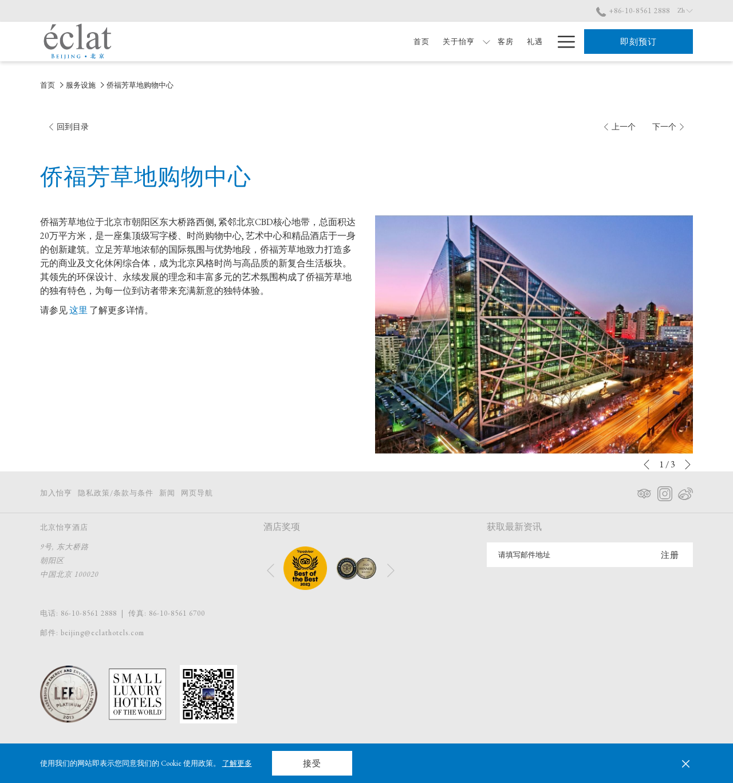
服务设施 (81, 85)
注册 (670, 554)
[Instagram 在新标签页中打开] (664, 491)
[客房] (476, 41)
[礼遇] (506, 41)
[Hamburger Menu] (562, 41)
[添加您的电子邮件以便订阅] (567, 554)
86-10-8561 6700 (177, 613)
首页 (47, 85)
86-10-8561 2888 (89, 613)
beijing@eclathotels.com (102, 633)
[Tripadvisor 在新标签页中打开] (644, 491)
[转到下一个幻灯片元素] (688, 464)
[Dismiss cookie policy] (686, 763)
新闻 (167, 493)
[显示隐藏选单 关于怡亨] (457, 41)
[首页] (392, 41)
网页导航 (197, 493)
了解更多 (237, 763)
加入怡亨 (56, 493)
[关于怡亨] (429, 41)
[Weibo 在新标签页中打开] (685, 491)
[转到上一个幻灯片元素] (646, 464)
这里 (78, 310)
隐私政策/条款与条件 (115, 493)
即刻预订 (638, 41)
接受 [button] (312, 763)
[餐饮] (534, 41)
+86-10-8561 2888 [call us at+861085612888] (633, 10)
